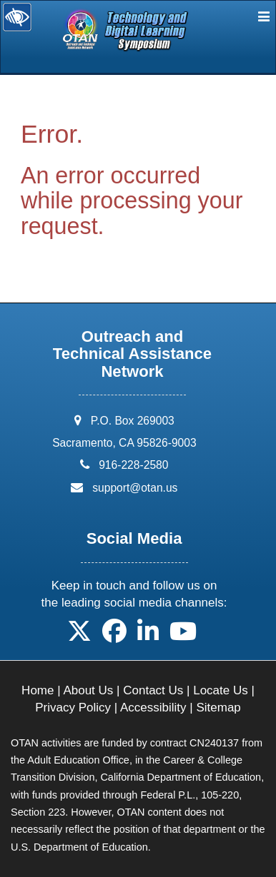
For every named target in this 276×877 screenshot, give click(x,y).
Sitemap (218, 707)
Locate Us (220, 690)
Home (37, 690)
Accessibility (153, 707)
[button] (79, 636)
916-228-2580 (133, 465)
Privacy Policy (73, 707)
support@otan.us (134, 488)
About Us (88, 690)
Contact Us (153, 690)
